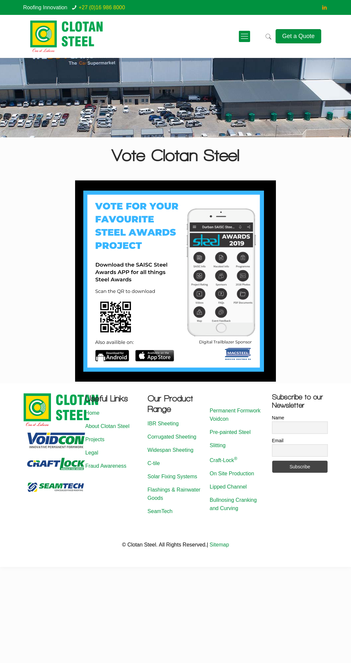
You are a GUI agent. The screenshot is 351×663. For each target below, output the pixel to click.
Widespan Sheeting (171, 450)
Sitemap (219, 544)
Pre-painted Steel (230, 432)
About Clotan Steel (107, 426)
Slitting (218, 445)
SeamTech (160, 511)
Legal (91, 452)
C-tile (154, 463)
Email (278, 440)
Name (278, 417)
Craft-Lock (224, 460)
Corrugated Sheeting (172, 437)
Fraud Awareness (105, 466)
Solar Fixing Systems (172, 476)
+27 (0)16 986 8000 (102, 7)
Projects (95, 439)
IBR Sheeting (163, 423)
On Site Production (232, 473)
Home (92, 413)
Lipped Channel (228, 487)
